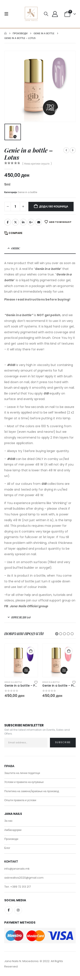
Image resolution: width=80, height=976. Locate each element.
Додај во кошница (53, 206)
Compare (15, 233)
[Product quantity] (15, 206)
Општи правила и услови (20, 800)
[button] (7, 14)
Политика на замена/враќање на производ (31, 791)
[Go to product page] (21, 660)
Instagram (18, 910)
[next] (73, 150)
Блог (7, 848)
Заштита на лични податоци (22, 773)
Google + (31, 222)
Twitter (15, 222)
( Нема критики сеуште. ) (37, 163)
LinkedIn (23, 222)
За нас (8, 821)
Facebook (7, 222)
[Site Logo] (31, 14)
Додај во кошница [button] (31, 651)
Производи (11, 839)
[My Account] (54, 14)
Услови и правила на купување (24, 782)
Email (38, 222)
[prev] (66, 150)
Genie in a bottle (27, 192)
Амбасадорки (13, 830)
